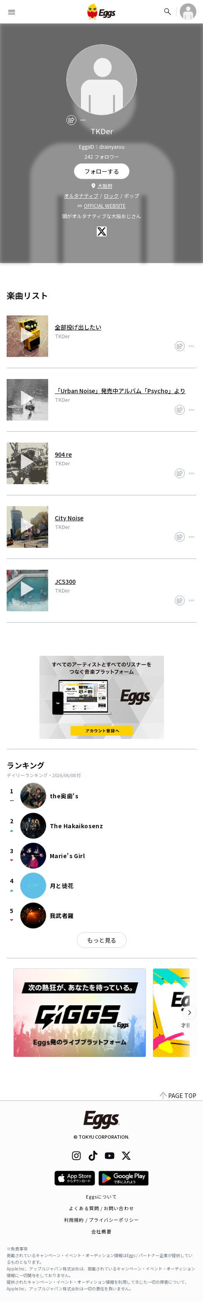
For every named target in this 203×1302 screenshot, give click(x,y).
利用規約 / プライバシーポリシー (101, 1219)
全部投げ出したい (78, 327)
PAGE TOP (178, 1095)
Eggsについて (101, 1196)
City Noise (69, 518)
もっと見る (101, 940)
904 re (63, 454)
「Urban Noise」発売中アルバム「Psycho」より (120, 390)
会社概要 (101, 1231)
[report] (83, 120)
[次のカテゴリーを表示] (190, 1013)
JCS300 (65, 581)
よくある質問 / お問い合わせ (101, 1208)
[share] (71, 120)
